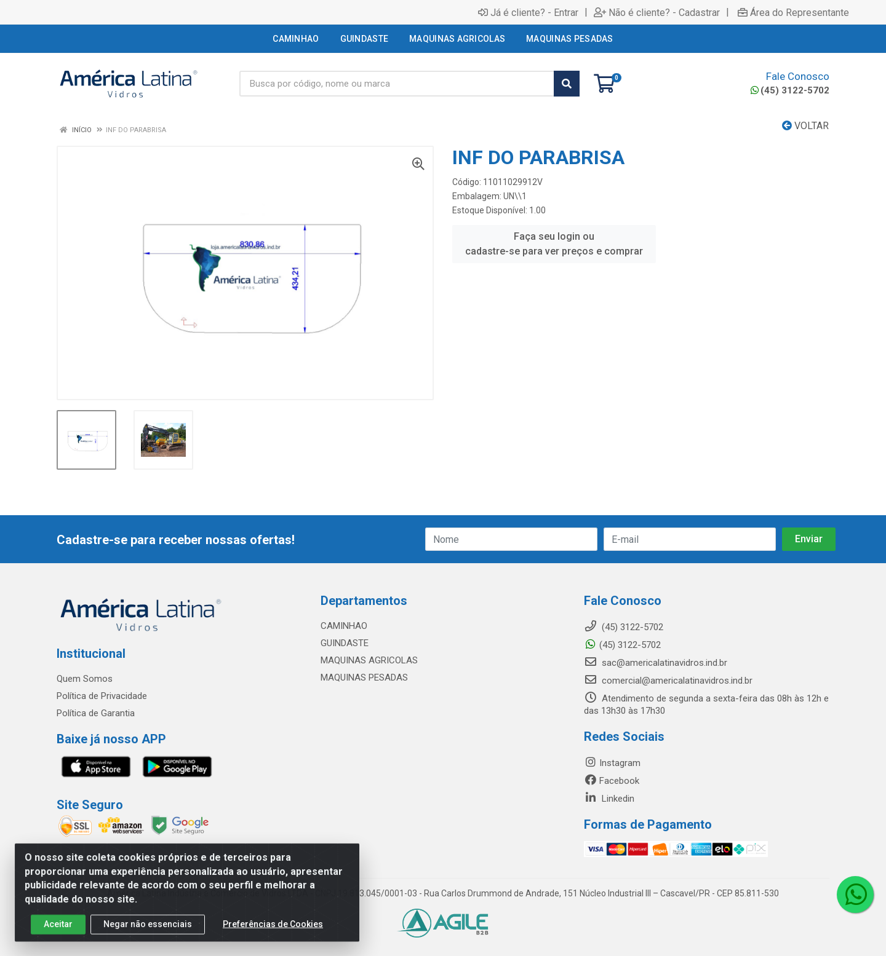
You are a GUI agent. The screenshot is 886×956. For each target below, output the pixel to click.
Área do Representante (793, 12)
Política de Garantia (96, 713)
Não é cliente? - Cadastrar (657, 12)
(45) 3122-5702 (790, 90)
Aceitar (58, 936)
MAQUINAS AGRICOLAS (369, 660)
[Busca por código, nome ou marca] (396, 84)
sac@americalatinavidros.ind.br (655, 662)
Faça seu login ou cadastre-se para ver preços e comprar (554, 244)
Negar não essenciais (147, 936)
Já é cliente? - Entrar (528, 12)
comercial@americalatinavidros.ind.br (668, 680)
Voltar (805, 126)
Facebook (611, 780)
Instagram (612, 762)
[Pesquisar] (567, 84)
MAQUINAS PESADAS (364, 677)
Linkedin (609, 798)
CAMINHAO (344, 625)
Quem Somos (85, 678)
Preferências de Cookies (273, 936)
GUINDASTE (345, 643)
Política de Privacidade (102, 695)
